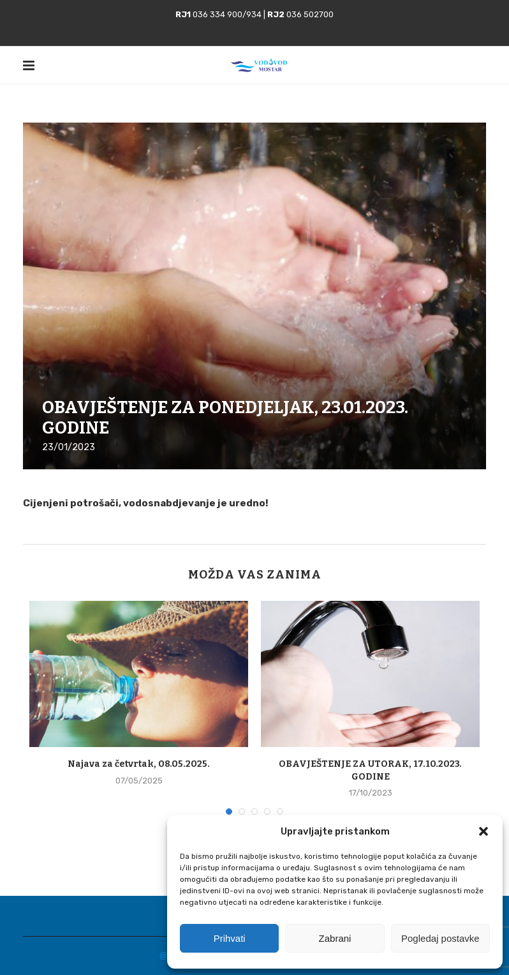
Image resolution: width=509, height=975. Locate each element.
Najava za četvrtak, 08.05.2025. (139, 764)
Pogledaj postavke (440, 938)
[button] (483, 831)
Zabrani (335, 938)
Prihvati (230, 938)
